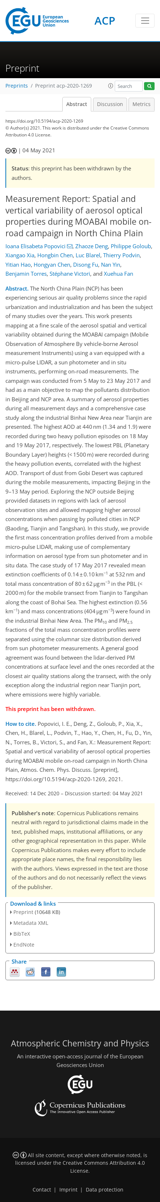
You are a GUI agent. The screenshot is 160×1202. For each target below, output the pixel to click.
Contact (42, 1189)
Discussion (110, 104)
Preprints (16, 85)
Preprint (23, 912)
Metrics (141, 104)
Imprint (68, 1189)
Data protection (104, 1189)
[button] (110, 85)
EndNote (23, 944)
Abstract (76, 104)
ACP (104, 20)
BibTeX (21, 933)
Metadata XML (30, 922)
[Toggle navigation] (145, 20)
